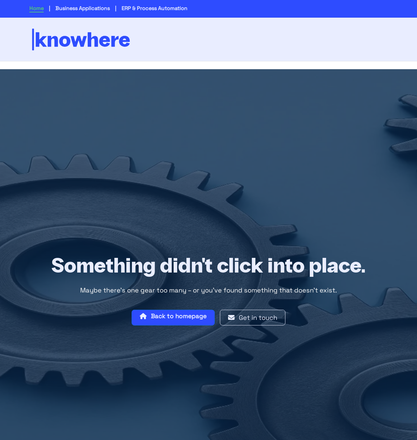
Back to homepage (173, 316)
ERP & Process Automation (154, 8)
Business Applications (82, 8)
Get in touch (252, 317)
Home (36, 8)
